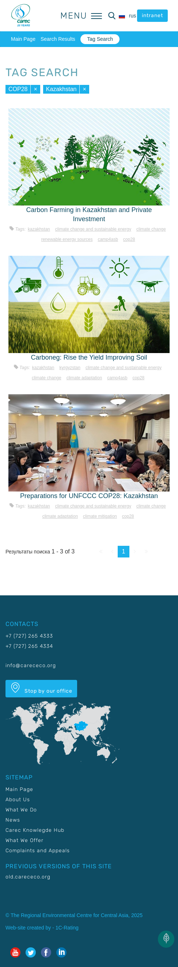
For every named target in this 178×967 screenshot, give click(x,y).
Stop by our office (41, 688)
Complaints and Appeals (37, 850)
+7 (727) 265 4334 (29, 646)
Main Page (23, 39)
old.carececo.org (27, 877)
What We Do (21, 810)
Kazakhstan (61, 89)
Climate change (151, 229)
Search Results (58, 39)
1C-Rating (67, 928)
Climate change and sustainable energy (93, 229)
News (12, 820)
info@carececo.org (30, 665)
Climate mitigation (100, 516)
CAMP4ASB (108, 239)
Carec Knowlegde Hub (34, 830)
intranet (152, 15)
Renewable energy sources (67, 239)
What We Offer (24, 840)
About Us (17, 799)
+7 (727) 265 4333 (29, 636)
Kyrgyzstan (69, 367)
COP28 (17, 89)
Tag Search (100, 39)
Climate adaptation (84, 377)
